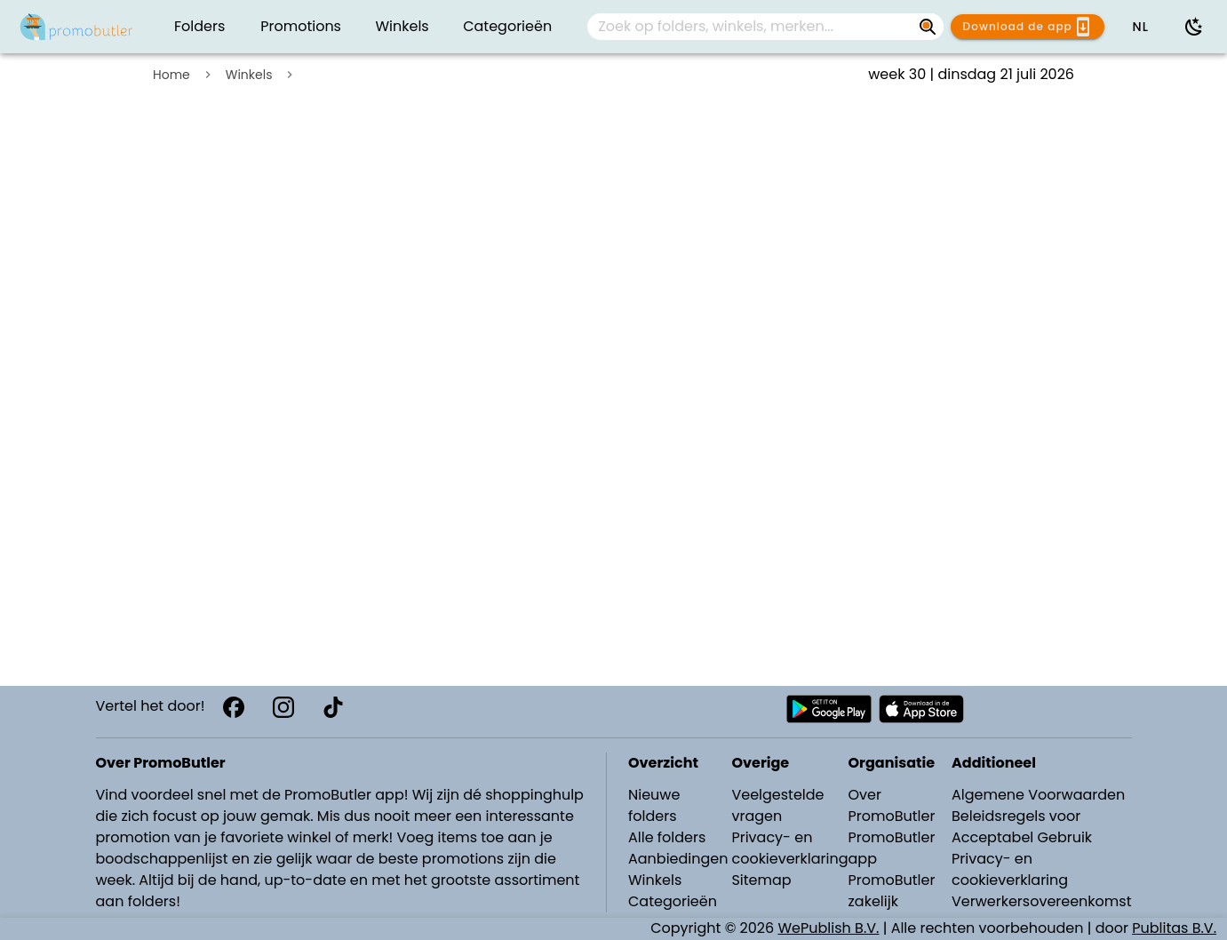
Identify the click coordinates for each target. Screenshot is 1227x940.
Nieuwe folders (654, 805)
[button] (1139, 27)
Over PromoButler (892, 805)
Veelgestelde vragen (777, 805)
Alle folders (666, 837)
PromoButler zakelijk (892, 891)
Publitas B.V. (1174, 928)
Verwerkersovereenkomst (1042, 901)
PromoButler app (892, 848)
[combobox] (765, 26)
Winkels (249, 75)
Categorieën (672, 901)
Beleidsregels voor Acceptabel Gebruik (1022, 827)
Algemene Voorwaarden (1038, 795)
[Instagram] (283, 707)
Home (171, 75)
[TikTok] (333, 707)
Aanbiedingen (678, 858)
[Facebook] (233, 707)
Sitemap (761, 880)
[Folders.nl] (76, 27)
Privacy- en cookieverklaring (789, 848)
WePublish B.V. (829, 928)
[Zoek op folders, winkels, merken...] (928, 26)
